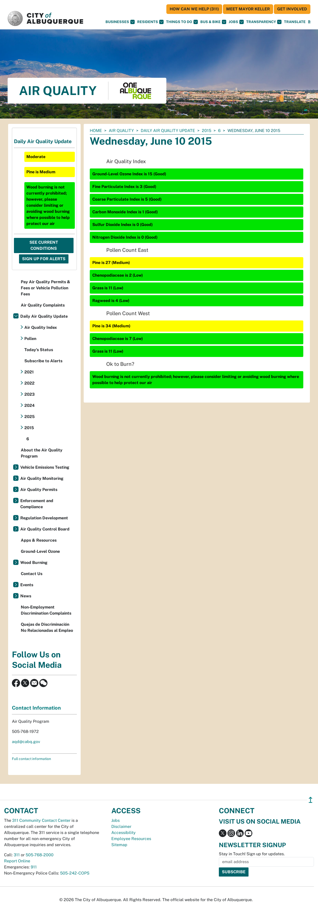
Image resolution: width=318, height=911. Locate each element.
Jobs (236, 22)
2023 (29, 394)
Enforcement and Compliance (36, 503)
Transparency (263, 22)
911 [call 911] (34, 867)
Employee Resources (131, 838)
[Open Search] (309, 22)
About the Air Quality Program (41, 453)
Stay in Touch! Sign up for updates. (252, 853)
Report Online (17, 861)
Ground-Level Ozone (40, 551)
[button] (295, 22)
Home (96, 130)
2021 (29, 372)
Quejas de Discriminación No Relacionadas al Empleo (47, 627)
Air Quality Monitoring (41, 478)
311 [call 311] (17, 854)
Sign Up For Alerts (43, 258)
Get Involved (292, 9)
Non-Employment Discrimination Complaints (46, 610)
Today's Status (38, 349)
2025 (29, 416)
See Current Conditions (43, 245)
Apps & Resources (39, 540)
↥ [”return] (310, 800)
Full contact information (31, 759)
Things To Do (182, 22)
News (25, 596)
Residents (150, 22)
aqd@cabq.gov (26, 741)
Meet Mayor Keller (248, 9)
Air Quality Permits (38, 489)
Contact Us (31, 573)
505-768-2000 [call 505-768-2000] (40, 854)
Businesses (120, 22)
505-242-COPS (75, 873)
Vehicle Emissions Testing (44, 467)
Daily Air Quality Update (168, 130)
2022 (29, 383)
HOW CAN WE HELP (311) (194, 9)
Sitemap (119, 844)
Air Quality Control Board (44, 529)
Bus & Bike (213, 22)
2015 (206, 130)
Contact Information (36, 708)
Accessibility (123, 832)
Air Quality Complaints (43, 305)
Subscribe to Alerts (43, 360)
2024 (29, 405)
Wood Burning (33, 562)
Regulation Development (44, 518)
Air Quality (121, 130)
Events (26, 584)
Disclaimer (121, 826)
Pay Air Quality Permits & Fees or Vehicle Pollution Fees (45, 287)
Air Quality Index (40, 327)
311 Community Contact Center (41, 820)
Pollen (30, 338)
